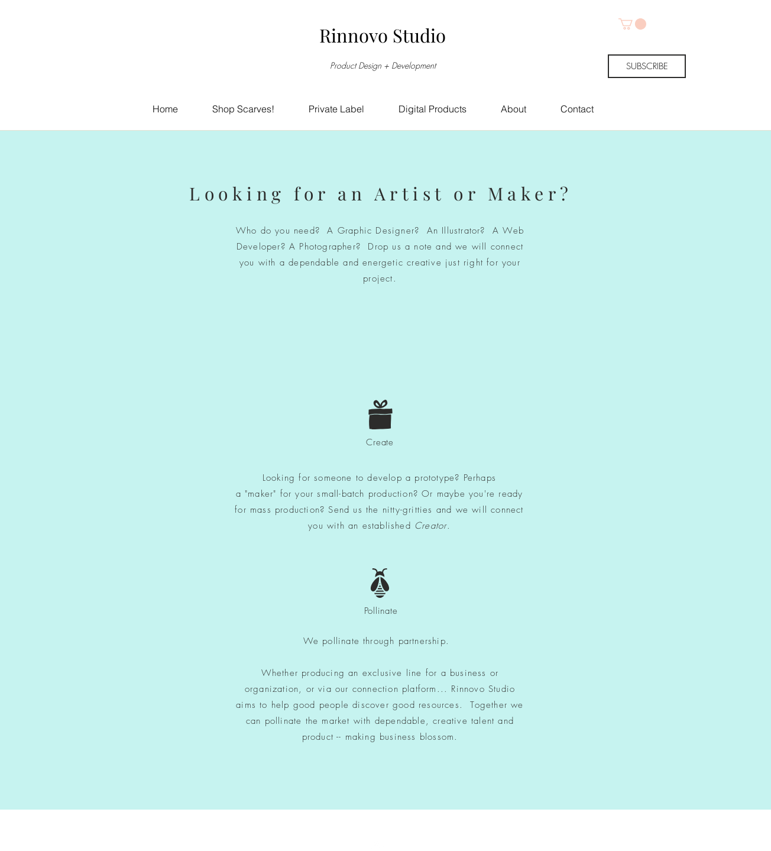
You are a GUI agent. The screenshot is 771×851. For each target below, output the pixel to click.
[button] (632, 24)
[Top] (378, 824)
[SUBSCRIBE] (647, 66)
